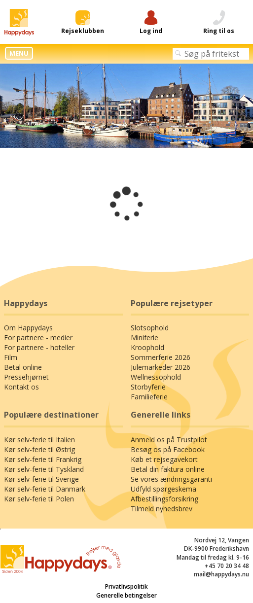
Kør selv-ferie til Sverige (41, 479)
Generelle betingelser (126, 595)
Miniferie (144, 337)
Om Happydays (28, 327)
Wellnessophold (156, 377)
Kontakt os (21, 386)
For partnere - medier (38, 337)
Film (10, 357)
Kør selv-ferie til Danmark (44, 489)
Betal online (23, 367)
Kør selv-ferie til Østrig (39, 449)
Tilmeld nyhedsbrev (161, 508)
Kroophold (147, 347)
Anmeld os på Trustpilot (169, 439)
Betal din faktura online (168, 469)
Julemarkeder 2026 (160, 367)
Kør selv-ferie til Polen (39, 498)
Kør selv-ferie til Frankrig (42, 459)
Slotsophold (150, 327)
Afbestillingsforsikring (164, 498)
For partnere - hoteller (39, 347)
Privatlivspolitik (126, 586)
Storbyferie (148, 386)
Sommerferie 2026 (160, 357)
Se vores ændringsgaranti (171, 479)
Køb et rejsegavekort (164, 459)
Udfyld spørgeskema (163, 489)
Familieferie (149, 396)
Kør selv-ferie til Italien (39, 439)
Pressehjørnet (26, 377)
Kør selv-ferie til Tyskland (44, 469)
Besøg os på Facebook (168, 449)
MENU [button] (19, 53)
